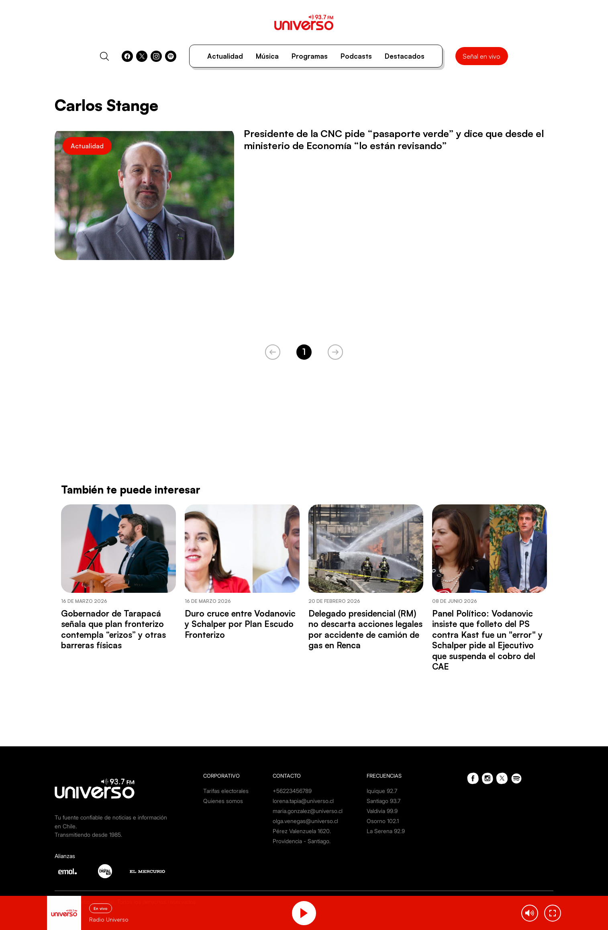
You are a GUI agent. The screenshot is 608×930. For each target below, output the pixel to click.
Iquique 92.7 (382, 790)
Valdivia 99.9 (382, 810)
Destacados (404, 56)
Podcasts (356, 56)
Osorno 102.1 (383, 820)
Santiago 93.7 (383, 800)
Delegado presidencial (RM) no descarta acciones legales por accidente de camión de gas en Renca (365, 629)
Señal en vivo (481, 56)
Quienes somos (223, 800)
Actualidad (225, 56)
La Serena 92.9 (386, 831)
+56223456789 (292, 790)
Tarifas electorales (226, 790)
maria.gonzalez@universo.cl (308, 810)
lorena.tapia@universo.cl (303, 800)
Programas (310, 56)
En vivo (101, 908)
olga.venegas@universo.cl (305, 820)
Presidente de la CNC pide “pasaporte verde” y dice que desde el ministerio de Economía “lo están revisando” (394, 139)
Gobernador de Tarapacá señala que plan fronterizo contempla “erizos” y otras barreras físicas (113, 629)
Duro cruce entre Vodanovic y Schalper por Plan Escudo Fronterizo (240, 624)
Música (267, 56)
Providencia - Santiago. (302, 841)
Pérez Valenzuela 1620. (302, 831)
